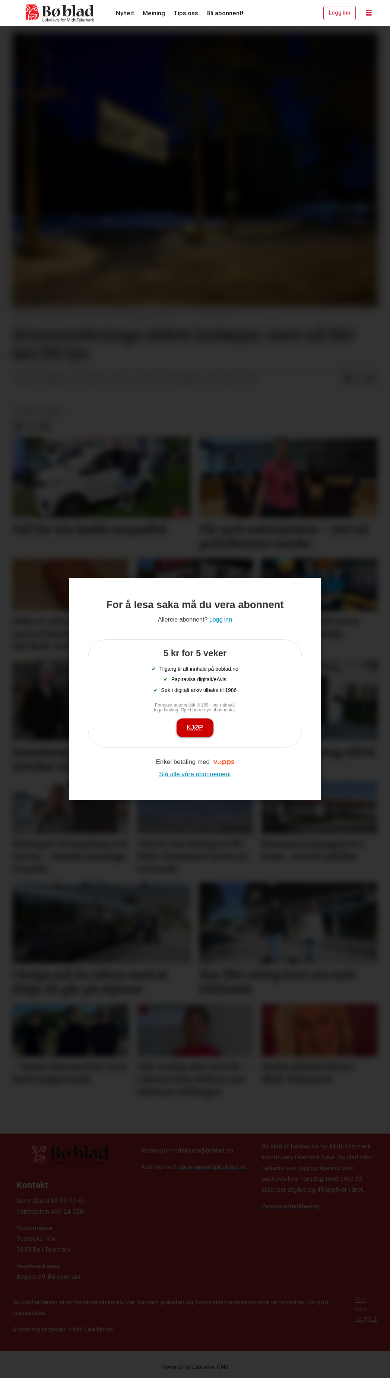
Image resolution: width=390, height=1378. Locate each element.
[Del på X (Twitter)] (359, 379)
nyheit (25, 410)
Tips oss (185, 13)
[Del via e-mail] (371, 379)
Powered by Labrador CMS (195, 1367)
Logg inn (339, 13)
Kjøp (195, 727)
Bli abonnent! (224, 13)
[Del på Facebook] (347, 379)
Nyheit (125, 13)
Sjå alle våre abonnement (195, 774)
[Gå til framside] (60, 13)
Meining (154, 13)
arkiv (53, 410)
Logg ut (366, 1318)
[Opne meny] (369, 13)
